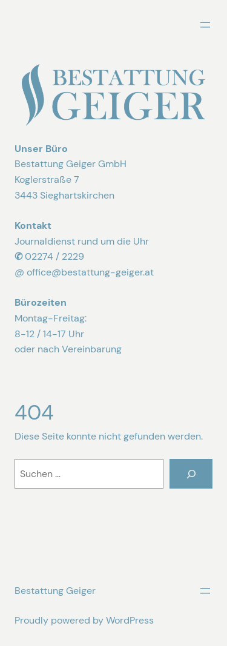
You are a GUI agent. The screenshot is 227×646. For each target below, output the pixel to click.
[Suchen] (190, 474)
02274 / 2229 (54, 256)
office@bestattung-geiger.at (90, 272)
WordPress (130, 620)
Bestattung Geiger (55, 590)
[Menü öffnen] (205, 25)
